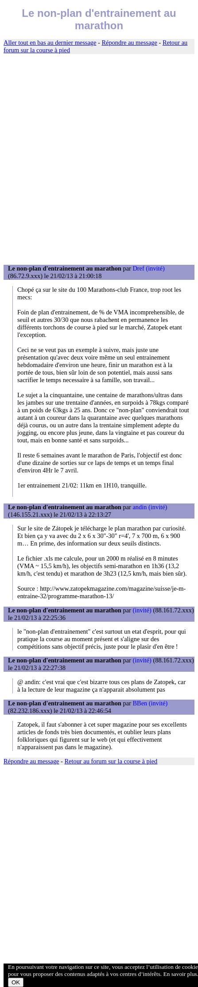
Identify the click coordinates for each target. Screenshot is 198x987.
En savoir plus (180, 974)
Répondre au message (129, 42)
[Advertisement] (99, 160)
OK (16, 982)
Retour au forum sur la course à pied (111, 761)
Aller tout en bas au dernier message (50, 42)
